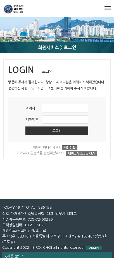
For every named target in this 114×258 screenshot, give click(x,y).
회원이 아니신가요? (57, 147)
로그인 (56, 130)
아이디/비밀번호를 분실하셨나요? (56, 153)
